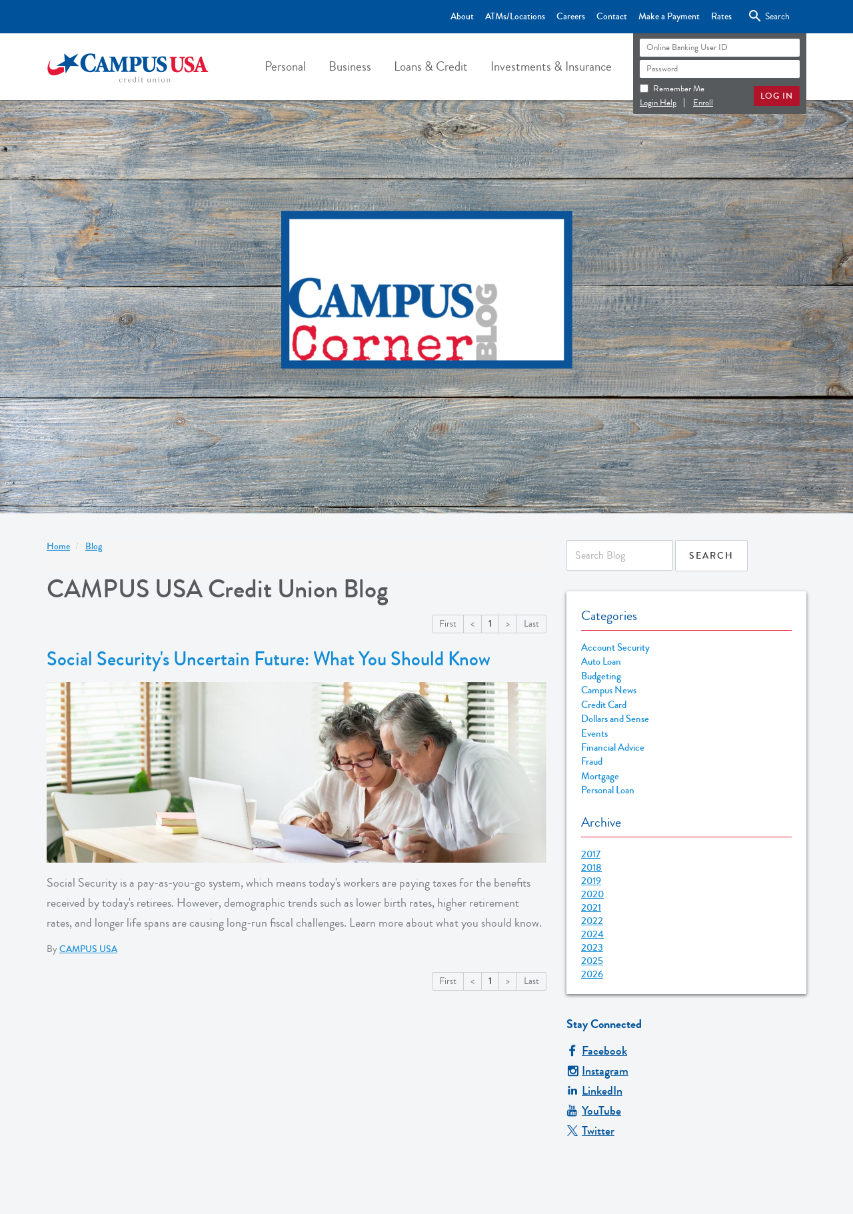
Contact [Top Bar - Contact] (611, 16)
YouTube (593, 1110)
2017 (590, 854)
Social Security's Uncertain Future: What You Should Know (268, 659)
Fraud (591, 762)
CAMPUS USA (88, 949)
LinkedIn (594, 1090)
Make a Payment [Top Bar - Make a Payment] (669, 16)
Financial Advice (612, 748)
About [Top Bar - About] (462, 16)
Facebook (596, 1050)
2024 (592, 934)
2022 (592, 920)
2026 (592, 974)
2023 (592, 947)
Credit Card (603, 705)
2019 (591, 880)
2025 (592, 960)
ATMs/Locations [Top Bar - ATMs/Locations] (515, 16)
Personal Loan (607, 790)
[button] (285, 66)
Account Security (615, 648)
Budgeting (601, 676)
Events (594, 734)
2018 (591, 867)
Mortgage (600, 776)
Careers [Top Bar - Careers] (570, 16)
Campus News (608, 690)
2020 (592, 894)
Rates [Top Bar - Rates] (721, 16)
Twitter (590, 1130)
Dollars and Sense (615, 719)
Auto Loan (601, 662)
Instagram (597, 1070)
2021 (591, 907)
